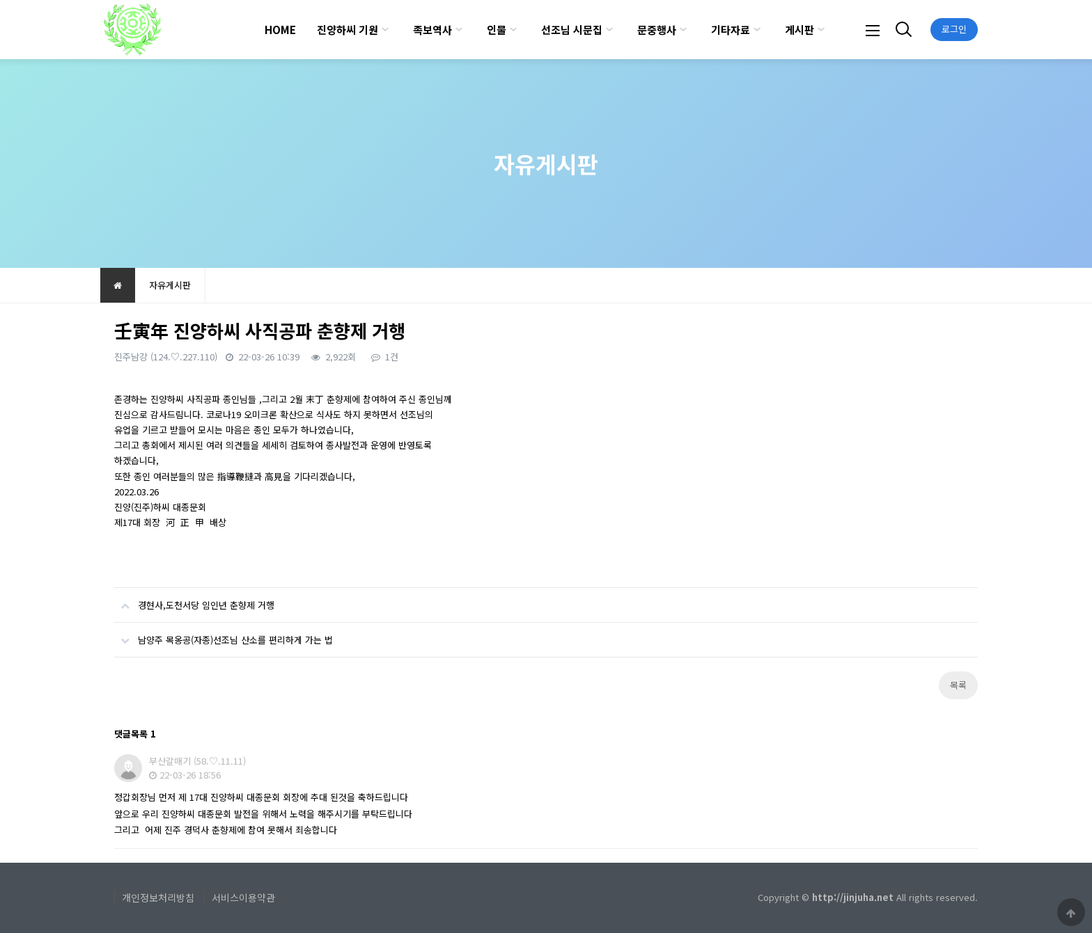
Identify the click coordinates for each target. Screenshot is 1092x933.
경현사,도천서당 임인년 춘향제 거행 (194, 600)
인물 (496, 29)
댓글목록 (135, 733)
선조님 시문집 (571, 29)
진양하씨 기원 (347, 29)
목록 (958, 685)
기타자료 (730, 29)
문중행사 (656, 29)
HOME (280, 29)
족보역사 (432, 29)
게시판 (799, 29)
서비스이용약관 (243, 897)
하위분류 (385, 29)
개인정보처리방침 (158, 897)
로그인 (954, 28)
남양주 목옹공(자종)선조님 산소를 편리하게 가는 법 (223, 634)
